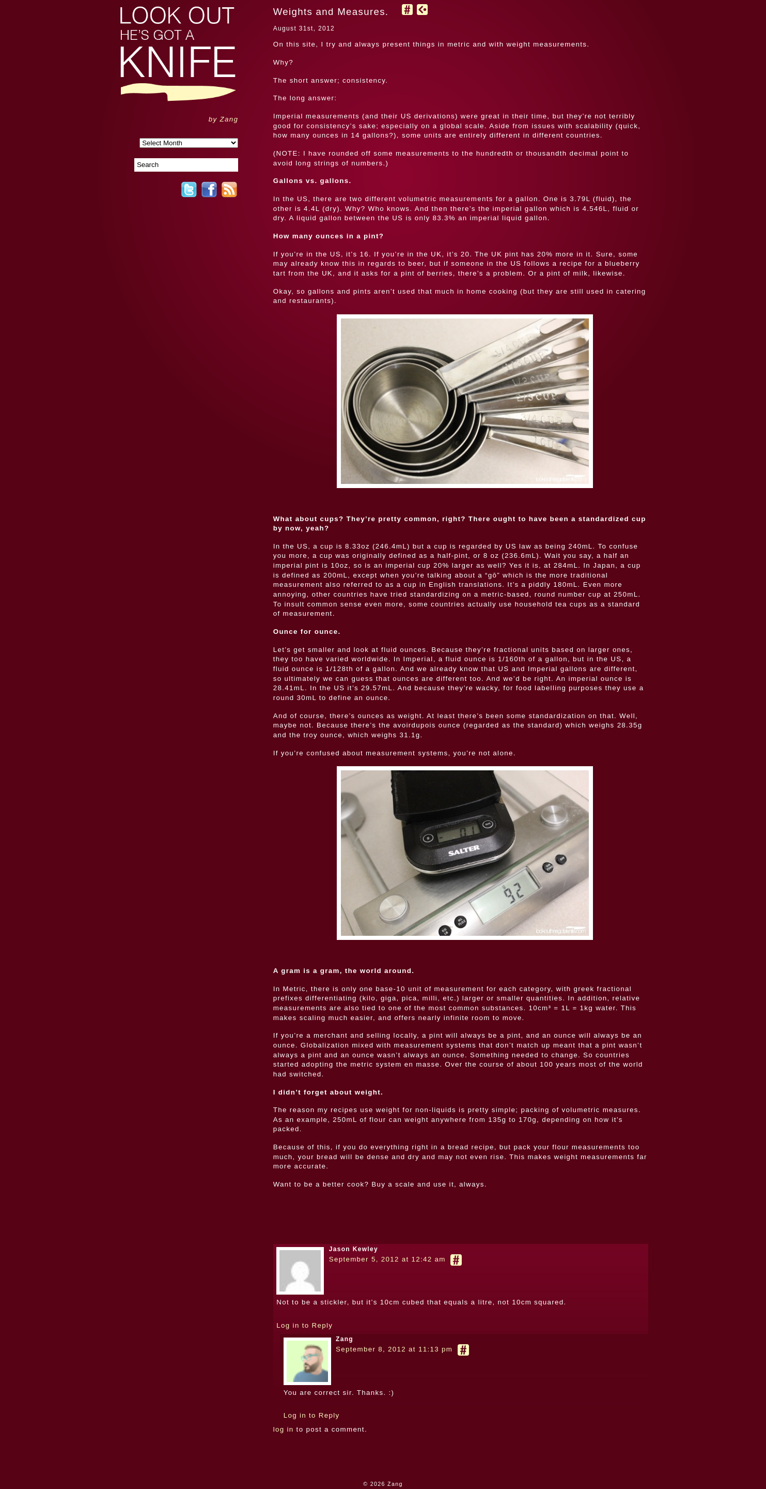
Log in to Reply (304, 1325)
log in (283, 1429)
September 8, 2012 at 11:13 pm (394, 1349)
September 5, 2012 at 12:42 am (387, 1259)
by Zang (224, 119)
